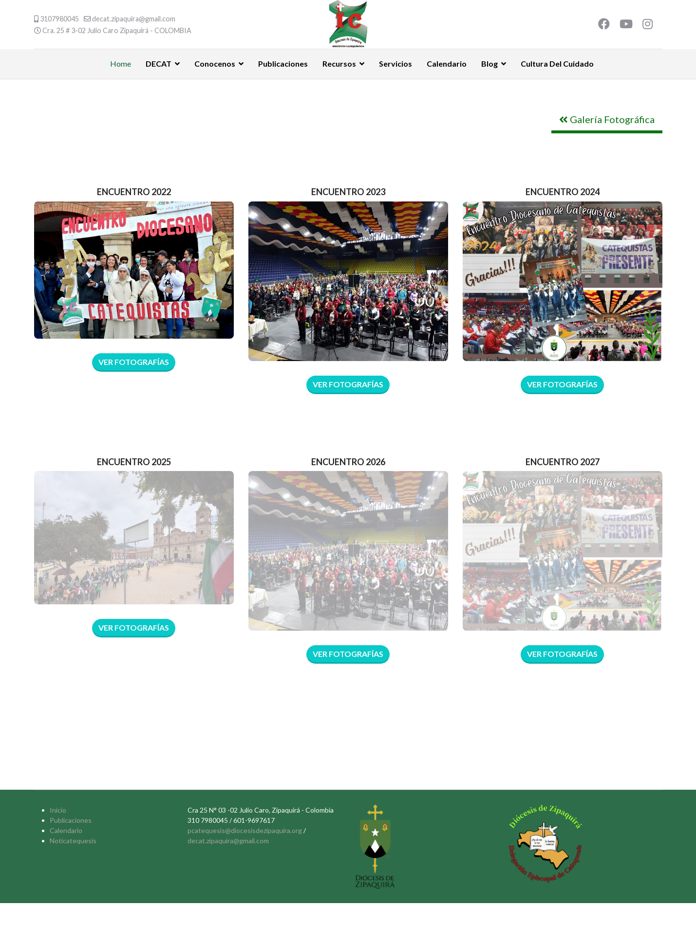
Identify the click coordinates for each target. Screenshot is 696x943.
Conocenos (214, 63)
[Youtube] (626, 25)
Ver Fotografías (133, 361)
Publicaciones (283, 63)
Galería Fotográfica (607, 119)
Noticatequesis (73, 840)
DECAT (158, 63)
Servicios (395, 63)
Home (120, 63)
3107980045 (59, 19)
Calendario (447, 63)
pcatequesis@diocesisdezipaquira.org (245, 830)
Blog (489, 63)
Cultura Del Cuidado (557, 63)
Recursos (339, 63)
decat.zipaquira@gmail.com (133, 19)
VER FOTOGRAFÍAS (348, 384)
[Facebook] (604, 25)
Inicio (58, 810)
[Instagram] (647, 25)
